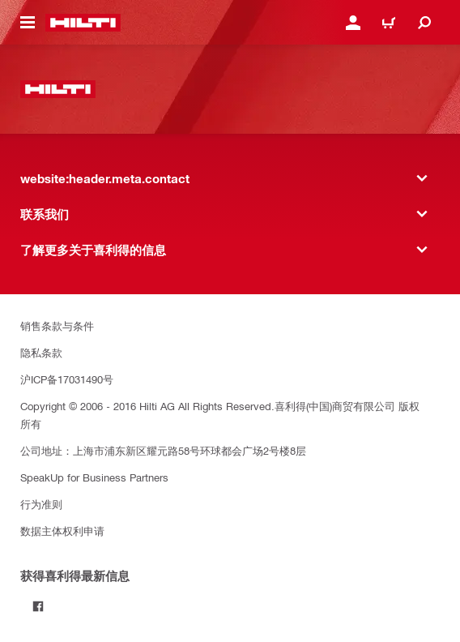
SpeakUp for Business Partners (94, 477)
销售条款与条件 (57, 325)
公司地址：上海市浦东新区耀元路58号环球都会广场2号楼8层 (163, 450)
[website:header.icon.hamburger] (27, 23)
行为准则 (41, 504)
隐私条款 (41, 352)
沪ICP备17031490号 (66, 379)
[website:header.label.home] (83, 23)
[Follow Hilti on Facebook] (38, 606)
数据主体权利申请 (62, 530)
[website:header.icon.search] (424, 23)
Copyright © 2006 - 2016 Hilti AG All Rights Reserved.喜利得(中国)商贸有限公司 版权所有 (220, 415)
